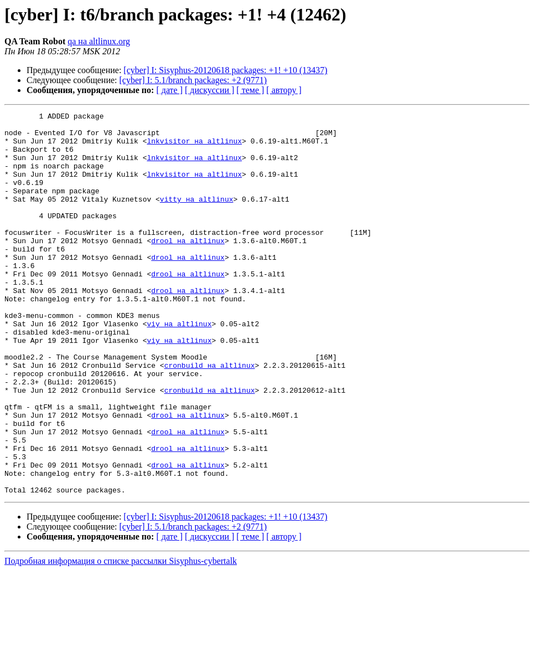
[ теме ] (250, 90)
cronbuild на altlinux (209, 417)
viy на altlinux (179, 367)
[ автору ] (283, 90)
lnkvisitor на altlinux (194, 147)
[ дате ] (169, 90)
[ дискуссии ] (209, 90)
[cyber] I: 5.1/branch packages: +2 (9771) (193, 80)
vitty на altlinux (197, 217)
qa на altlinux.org (99, 41)
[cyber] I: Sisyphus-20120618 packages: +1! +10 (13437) (225, 70)
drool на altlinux (188, 267)
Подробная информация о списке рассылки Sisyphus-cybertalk (120, 637)
